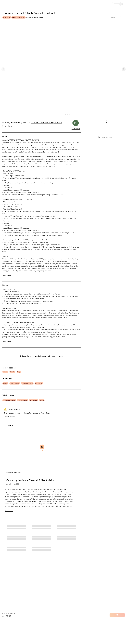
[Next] (124, 69)
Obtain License (9, 417)
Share (112, 17)
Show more (6, 275)
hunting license (23, 413)
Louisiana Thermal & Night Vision (46, 122)
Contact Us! (76, 129)
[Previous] (3, 69)
